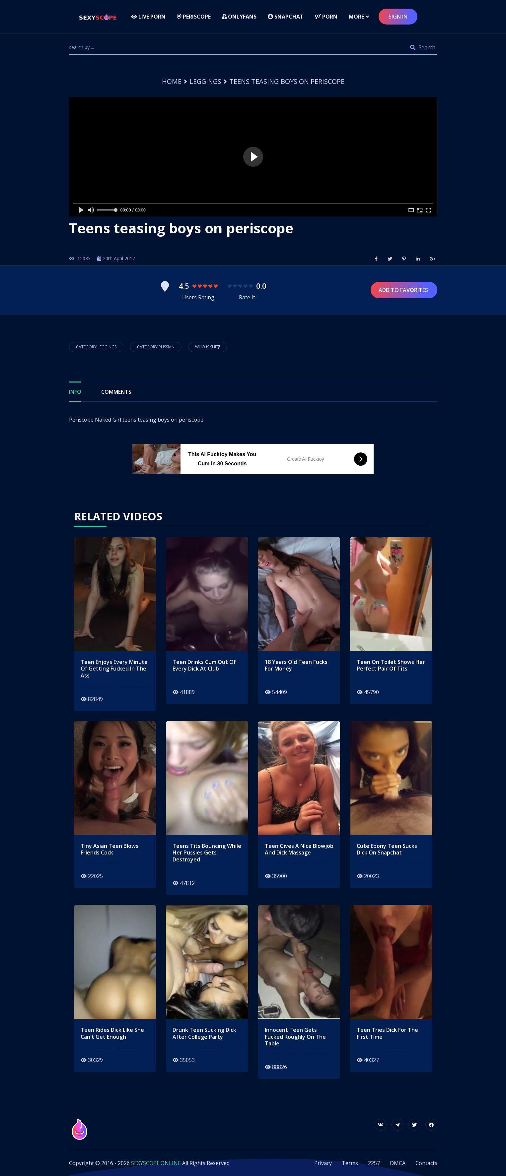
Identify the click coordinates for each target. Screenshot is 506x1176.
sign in (398, 16)
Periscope (194, 16)
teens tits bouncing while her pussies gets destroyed (207, 853)
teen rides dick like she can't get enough (112, 1033)
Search (422, 47)
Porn (326, 16)
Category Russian (156, 347)
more (356, 16)
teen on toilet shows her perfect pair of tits (391, 666)
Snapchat (286, 16)
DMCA (397, 1163)
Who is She (207, 347)
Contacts (426, 1163)
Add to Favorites (404, 290)
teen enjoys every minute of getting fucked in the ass (114, 669)
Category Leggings (96, 347)
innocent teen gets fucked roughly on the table (295, 1037)
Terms (350, 1163)
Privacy (323, 1163)
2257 (374, 1163)
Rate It (247, 297)
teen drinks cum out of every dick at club (204, 666)
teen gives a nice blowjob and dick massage (299, 849)
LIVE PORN (148, 16)
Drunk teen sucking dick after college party (204, 1033)
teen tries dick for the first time (387, 1033)
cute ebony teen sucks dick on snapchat (387, 849)
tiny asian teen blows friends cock (109, 849)
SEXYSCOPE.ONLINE (156, 1163)
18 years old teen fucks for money (296, 666)
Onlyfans (239, 16)
